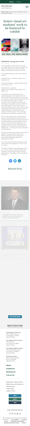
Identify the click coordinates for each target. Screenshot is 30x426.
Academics (10, 369)
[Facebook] (10, 414)
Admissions (10, 372)
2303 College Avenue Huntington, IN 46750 (12, 334)
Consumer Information (18, 421)
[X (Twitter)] (15, 414)
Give (15, 403)
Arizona (18, 2)
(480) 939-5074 (10, 361)
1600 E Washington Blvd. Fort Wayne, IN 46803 (13, 350)
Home (3, 12)
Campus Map (10, 389)
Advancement (10, 386)
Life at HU (10, 375)
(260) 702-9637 (10, 353)
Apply (15, 399)
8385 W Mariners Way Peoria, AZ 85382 (12, 358)
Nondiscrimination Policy (11, 423)
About (8, 365)
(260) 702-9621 (10, 345)
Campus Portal (10, 391)
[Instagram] (12, 414)
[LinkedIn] (17, 414)
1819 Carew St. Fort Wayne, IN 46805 (12, 342)
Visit (15, 396)
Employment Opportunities (14, 382)
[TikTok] (20, 414)
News (7, 12)
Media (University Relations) (15, 384)
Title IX (24, 423)
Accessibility (15, 419)
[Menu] (27, 7)
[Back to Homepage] (15, 326)
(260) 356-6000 (10, 337)
